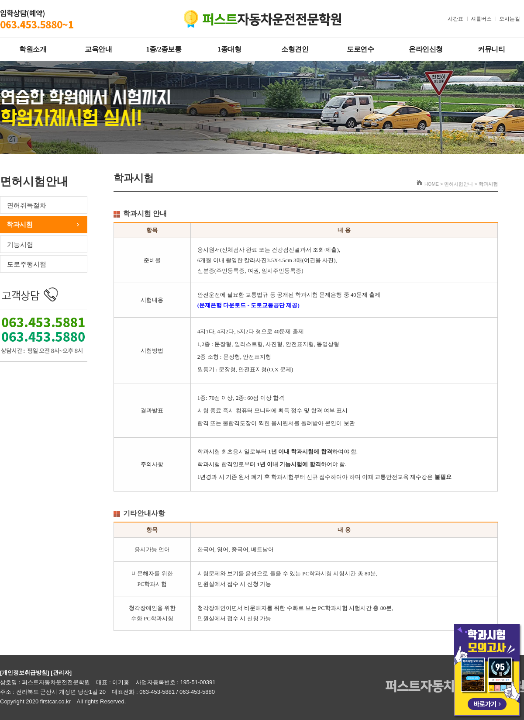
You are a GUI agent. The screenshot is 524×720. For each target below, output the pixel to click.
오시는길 (509, 19)
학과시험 (20, 224)
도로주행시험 (26, 264)
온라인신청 (426, 49)
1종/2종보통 (164, 49)
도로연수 (360, 49)
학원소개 (32, 49)
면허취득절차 (26, 205)
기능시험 (20, 244)
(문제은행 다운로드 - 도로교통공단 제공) (248, 305)
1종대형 (229, 49)
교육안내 (98, 49)
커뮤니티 (491, 49)
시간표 (455, 19)
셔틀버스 (481, 19)
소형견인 (294, 49)
